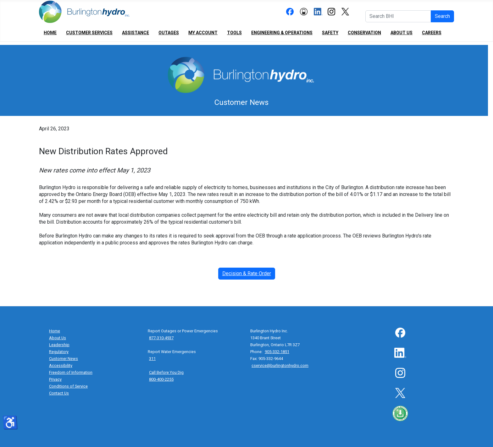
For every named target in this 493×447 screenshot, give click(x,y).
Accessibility (60, 365)
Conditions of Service (68, 386)
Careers (431, 32)
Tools (234, 32)
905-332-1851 (277, 351)
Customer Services (89, 32)
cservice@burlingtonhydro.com (280, 365)
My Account (203, 32)
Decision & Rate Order (246, 273)
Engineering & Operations (282, 32)
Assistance (135, 32)
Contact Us (59, 393)
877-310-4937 (161, 337)
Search (442, 16)
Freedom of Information (70, 372)
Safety (330, 32)
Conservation (364, 32)
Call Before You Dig (166, 372)
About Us (402, 32)
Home (50, 32)
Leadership (59, 344)
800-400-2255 (161, 379)
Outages (168, 32)
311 (152, 358)
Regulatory (59, 351)
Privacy (55, 379)
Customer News (63, 358)
